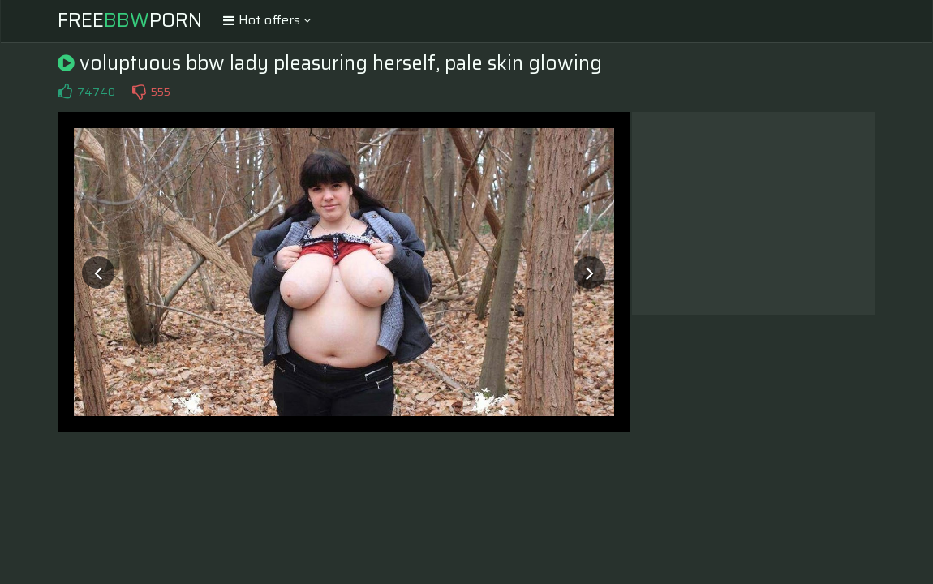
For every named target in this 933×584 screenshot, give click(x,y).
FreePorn (130, 20)
